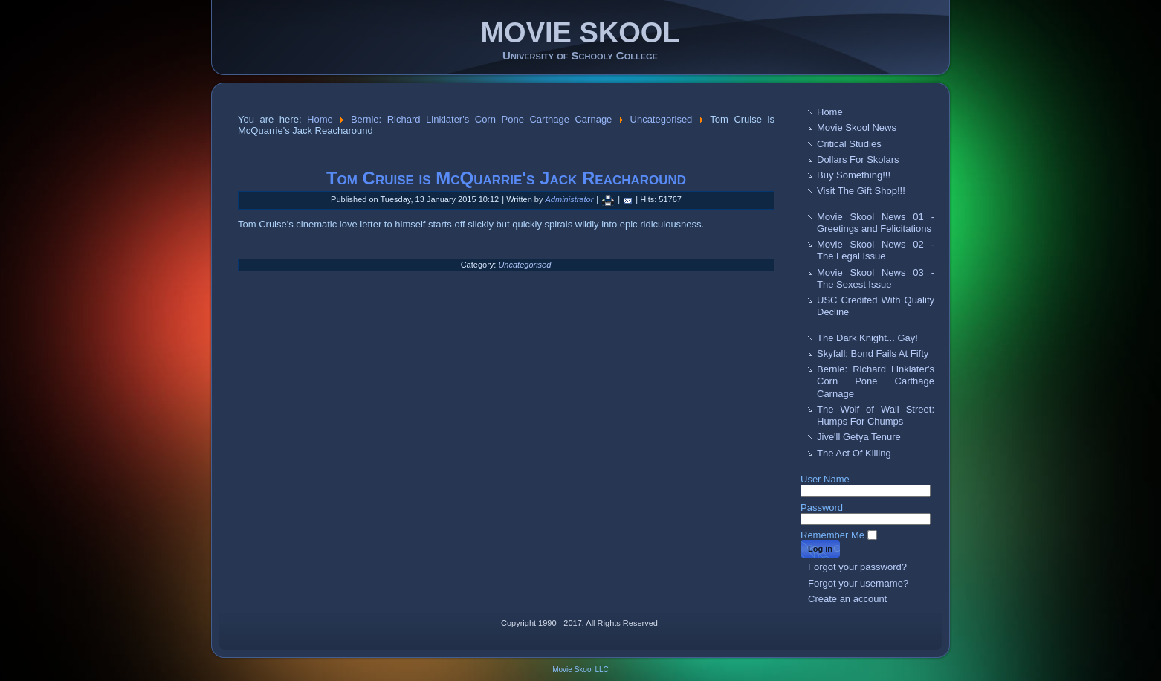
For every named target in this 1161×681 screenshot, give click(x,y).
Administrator (570, 199)
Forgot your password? (857, 566)
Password (822, 507)
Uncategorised (661, 119)
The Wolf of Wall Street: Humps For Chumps (875, 415)
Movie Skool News (856, 127)
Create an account (847, 598)
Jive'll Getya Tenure (859, 436)
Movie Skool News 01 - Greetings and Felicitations (875, 222)
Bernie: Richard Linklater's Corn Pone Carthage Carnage (481, 119)
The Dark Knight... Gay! (867, 337)
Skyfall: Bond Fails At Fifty (872, 353)
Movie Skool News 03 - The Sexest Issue (875, 278)
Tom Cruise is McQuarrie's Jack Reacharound (506, 178)
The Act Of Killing (854, 453)
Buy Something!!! (853, 175)
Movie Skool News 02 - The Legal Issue (875, 250)
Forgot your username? (858, 583)
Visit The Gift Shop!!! (861, 190)
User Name (825, 479)
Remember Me (832, 534)
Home (320, 119)
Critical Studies (849, 143)
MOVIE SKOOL (579, 32)
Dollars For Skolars (858, 159)
